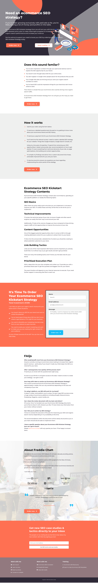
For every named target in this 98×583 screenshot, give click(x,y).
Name (51, 294)
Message (52, 309)
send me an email (34, 428)
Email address (54, 302)
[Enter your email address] (49, 543)
